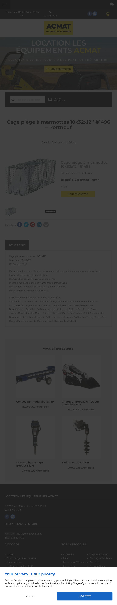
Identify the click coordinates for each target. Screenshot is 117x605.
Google (37, 586)
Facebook (47, 586)
